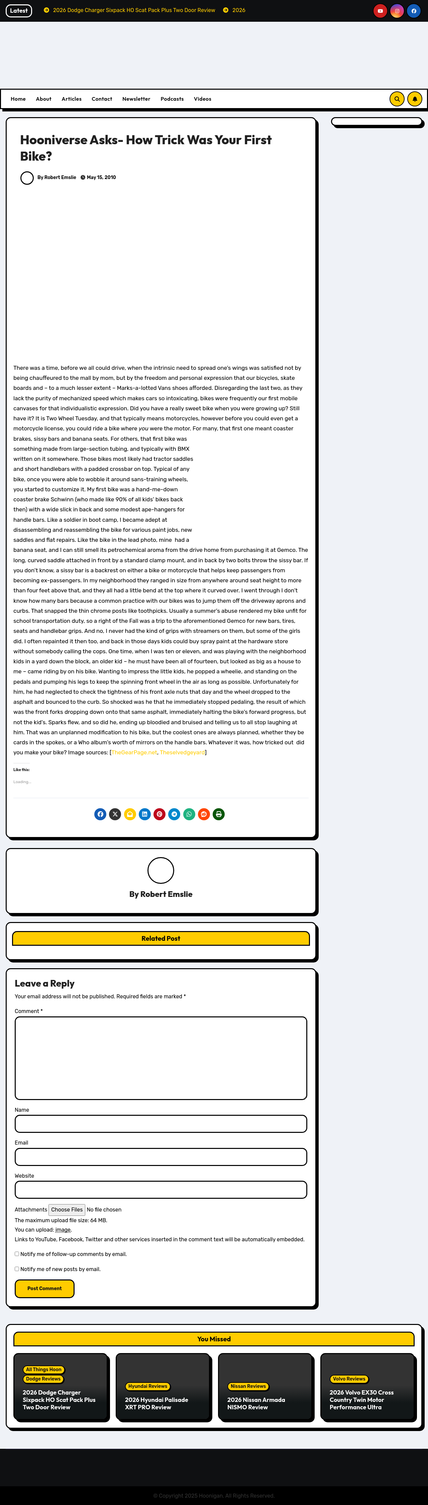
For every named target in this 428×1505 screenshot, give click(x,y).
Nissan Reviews (248, 1386)
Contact (102, 98)
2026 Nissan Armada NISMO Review (256, 1403)
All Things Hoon (44, 1370)
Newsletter (136, 98)
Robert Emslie (166, 894)
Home (18, 98)
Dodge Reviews (43, 1379)
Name (22, 1110)
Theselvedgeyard (182, 752)
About (43, 98)
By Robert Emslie (48, 177)
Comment (29, 1011)
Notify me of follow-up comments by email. (73, 1254)
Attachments (31, 1210)
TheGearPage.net (134, 752)
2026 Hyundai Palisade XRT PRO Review (156, 1403)
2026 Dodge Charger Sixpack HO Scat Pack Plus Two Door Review (59, 1400)
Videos (203, 98)
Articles (72, 98)
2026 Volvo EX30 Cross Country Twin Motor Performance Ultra (362, 1400)
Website (24, 1176)
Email (21, 1143)
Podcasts (172, 98)
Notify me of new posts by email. (60, 1269)
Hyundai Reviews (147, 1386)
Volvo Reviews (349, 1379)
